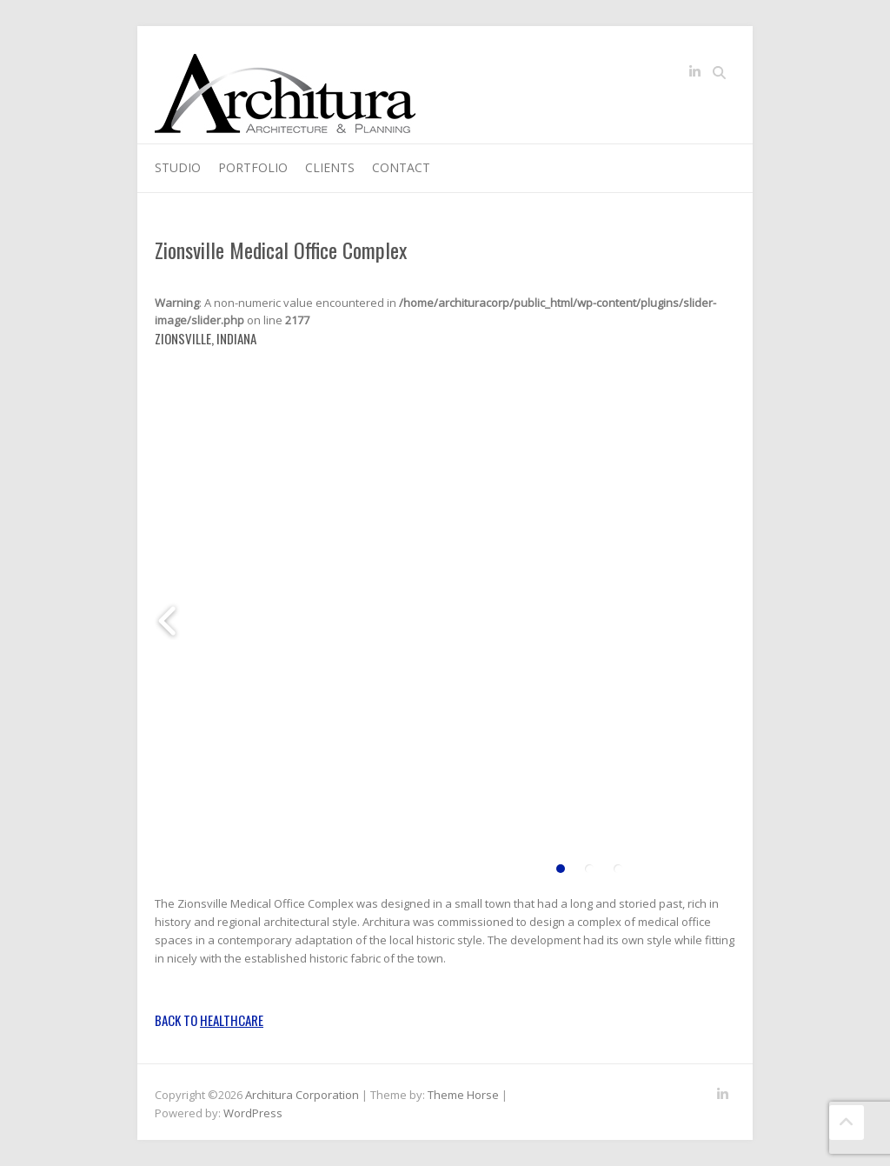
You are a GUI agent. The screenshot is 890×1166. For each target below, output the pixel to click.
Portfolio (253, 167)
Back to (209, 1019)
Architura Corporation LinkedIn (694, 75)
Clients (330, 167)
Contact (401, 167)
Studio (178, 167)
